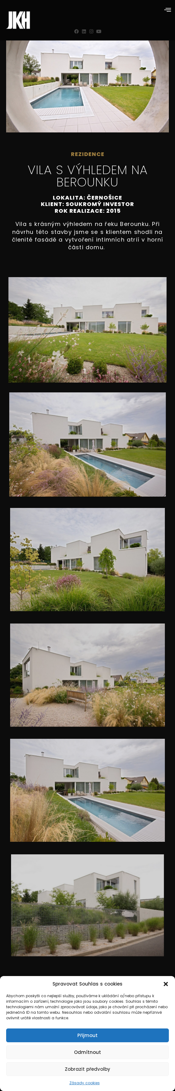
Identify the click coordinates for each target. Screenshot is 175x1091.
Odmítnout (87, 1052)
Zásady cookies (84, 1082)
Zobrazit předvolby (87, 1069)
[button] (166, 984)
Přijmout (87, 1035)
